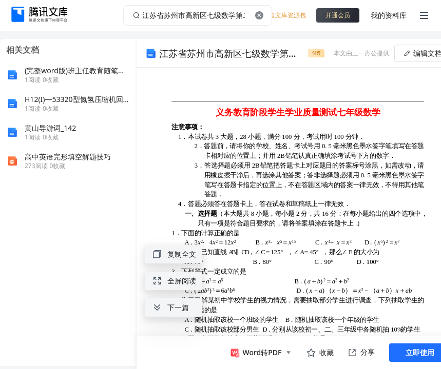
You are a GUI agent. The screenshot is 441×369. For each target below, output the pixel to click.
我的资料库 (389, 15)
